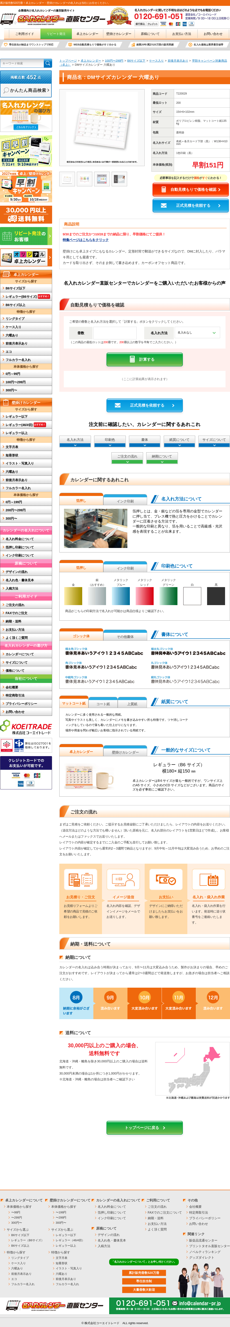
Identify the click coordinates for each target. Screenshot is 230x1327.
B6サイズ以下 (136, 60)
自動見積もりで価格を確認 (193, 189)
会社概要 (12, 687)
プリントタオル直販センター (209, 1246)
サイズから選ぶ (18, 1229)
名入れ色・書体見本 (20, 580)
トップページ (68, 60)
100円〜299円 (114, 60)
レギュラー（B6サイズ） (27, 1240)
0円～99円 (13, 374)
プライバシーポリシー (21, 703)
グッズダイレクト (201, 1257)
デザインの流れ (17, 572)
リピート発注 (52, 34)
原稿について (146, 34)
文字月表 (12, 447)
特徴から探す (16, 1252)
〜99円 (15, 1212)
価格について (15, 670)
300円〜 (11, 390)
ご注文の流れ (127, 456)
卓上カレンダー (84, 34)
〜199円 (61, 1212)
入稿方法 (12, 588)
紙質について (179, 440)
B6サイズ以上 (15, 305)
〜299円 (16, 1217)
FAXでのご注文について (165, 1212)
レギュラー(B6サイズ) (28, 296)
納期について (162, 456)
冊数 (80, 333)
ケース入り (156, 60)
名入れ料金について (20, 539)
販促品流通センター (203, 1240)
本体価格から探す (19, 1206)
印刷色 (110, 440)
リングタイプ (15, 318)
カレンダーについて (20, 654)
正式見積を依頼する (193, 205)
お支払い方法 (177, 34)
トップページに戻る (145, 1128)
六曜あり (12, 335)
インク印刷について (20, 555)
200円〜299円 (16, 510)
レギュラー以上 (17, 433)
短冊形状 (12, 455)
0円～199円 (14, 502)
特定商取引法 (15, 695)
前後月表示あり (178, 60)
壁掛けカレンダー (115, 34)
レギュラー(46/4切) (26, 424)
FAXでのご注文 (16, 613)
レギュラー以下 (17, 416)
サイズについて (214, 440)
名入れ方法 (159, 333)
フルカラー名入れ (18, 360)
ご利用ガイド (20, 34)
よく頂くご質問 (17, 638)
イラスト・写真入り (20, 463)
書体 (144, 440)
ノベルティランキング (205, 1252)
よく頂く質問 (157, 1229)
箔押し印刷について (20, 547)
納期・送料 (13, 621)
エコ (9, 352)
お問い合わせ (209, 34)
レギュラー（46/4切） (70, 1240)
